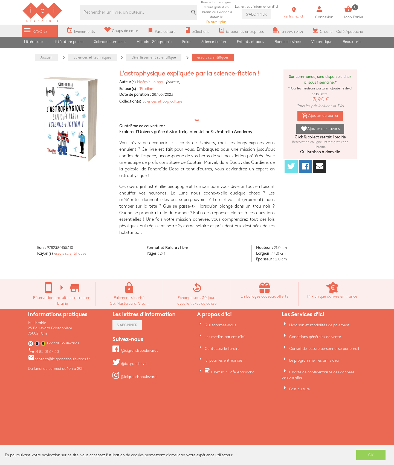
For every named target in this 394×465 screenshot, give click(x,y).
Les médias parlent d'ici (225, 337)
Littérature (33, 41)
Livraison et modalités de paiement (319, 325)
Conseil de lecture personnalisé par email (324, 348)
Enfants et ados (250, 41)
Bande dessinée (288, 41)
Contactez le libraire (222, 348)
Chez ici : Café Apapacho (232, 372)
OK (371, 455)
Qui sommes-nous (220, 325)
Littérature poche (68, 41)
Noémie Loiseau (150, 82)
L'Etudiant (146, 89)
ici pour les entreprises (223, 360)
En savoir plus (216, 12)
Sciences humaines (110, 41)
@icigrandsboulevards (135, 350)
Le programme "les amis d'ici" (314, 360)
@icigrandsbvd (129, 363)
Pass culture (299, 389)
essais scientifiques (70, 253)
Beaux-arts (352, 41)
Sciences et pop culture (162, 101)
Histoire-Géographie (154, 41)
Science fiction (213, 41)
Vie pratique (321, 41)
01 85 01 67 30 (43, 351)
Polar (186, 41)
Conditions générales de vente (315, 337)
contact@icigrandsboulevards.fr (59, 359)
